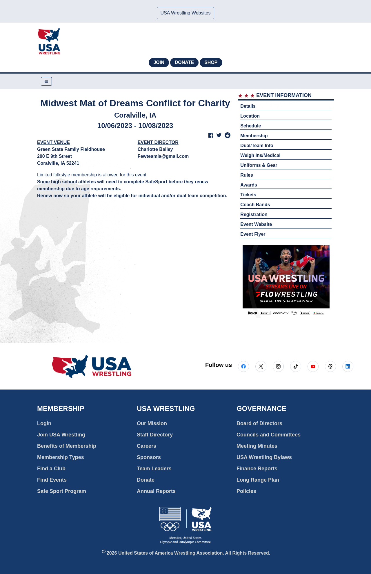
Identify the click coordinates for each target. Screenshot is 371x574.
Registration (253, 214)
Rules (246, 175)
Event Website (256, 224)
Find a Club (51, 468)
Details (247, 106)
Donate (184, 62)
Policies (246, 491)
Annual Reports (156, 491)
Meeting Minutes (257, 446)
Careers (146, 446)
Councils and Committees (269, 435)
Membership (254, 135)
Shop (210, 62)
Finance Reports (257, 468)
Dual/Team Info (256, 145)
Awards (248, 184)
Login (44, 423)
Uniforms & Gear (258, 165)
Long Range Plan (258, 480)
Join (158, 62)
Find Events (52, 480)
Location (250, 116)
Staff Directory (155, 435)
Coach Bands (255, 204)
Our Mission (152, 423)
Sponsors (149, 457)
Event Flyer (252, 234)
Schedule (250, 125)
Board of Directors (259, 423)
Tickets (248, 194)
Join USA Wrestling (61, 435)
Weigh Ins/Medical (260, 155)
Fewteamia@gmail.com (163, 156)
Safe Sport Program (61, 491)
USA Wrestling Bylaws (264, 457)
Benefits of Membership (66, 446)
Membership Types (60, 457)
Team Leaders (154, 468)
